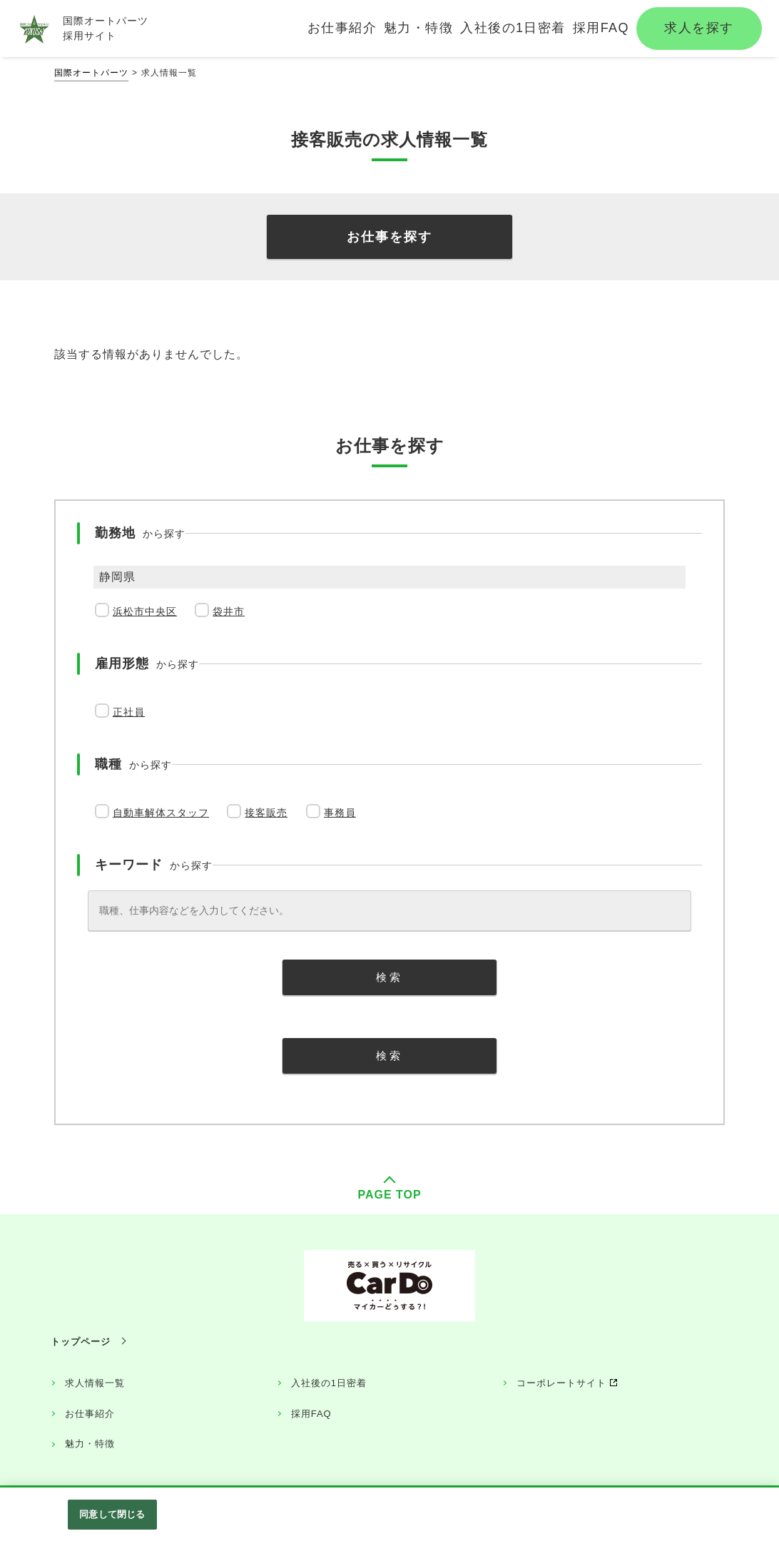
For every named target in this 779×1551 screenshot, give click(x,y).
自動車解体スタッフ (161, 812)
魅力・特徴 (90, 1443)
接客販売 (266, 812)
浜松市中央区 (145, 611)
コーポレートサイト (561, 1383)
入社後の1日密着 (329, 1383)
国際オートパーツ (91, 73)
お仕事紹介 (90, 1413)
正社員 (129, 712)
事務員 (340, 812)
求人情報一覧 (95, 1383)
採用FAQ (311, 1413)
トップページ (81, 1341)
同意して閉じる (112, 1514)
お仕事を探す (389, 237)
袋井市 (229, 611)
